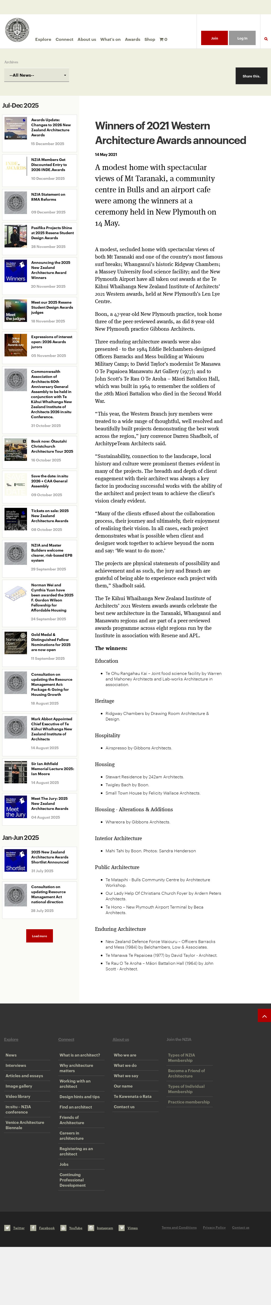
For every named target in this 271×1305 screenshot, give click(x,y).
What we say (124, 1090)
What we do (123, 1073)
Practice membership (187, 1122)
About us (87, 39)
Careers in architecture (70, 1173)
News (9, 1057)
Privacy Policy (214, 1285)
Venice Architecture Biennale (23, 1162)
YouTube (71, 1286)
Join (214, 38)
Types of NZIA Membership (179, 1060)
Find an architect (74, 1133)
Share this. (251, 75)
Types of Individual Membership (184, 1103)
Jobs (62, 1213)
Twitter (14, 1286)
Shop (149, 39)
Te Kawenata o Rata (131, 1122)
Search (266, 41)
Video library (16, 1122)
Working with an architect (73, 1098)
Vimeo (128, 1286)
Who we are (123, 1057)
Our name (121, 1106)
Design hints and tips (78, 1116)
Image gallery (17, 1106)
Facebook (42, 1286)
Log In (242, 38)
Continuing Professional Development (71, 1235)
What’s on (110, 39)
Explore (43, 39)
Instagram (100, 1286)
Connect (64, 39)
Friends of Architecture (70, 1151)
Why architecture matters (75, 1076)
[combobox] (36, 75)
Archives (11, 62)
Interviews (14, 1073)
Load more (39, 936)
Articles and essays (23, 1090)
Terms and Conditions (179, 1285)
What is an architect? (78, 1057)
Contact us (122, 1138)
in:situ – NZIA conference (16, 1141)
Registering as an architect (75, 1194)
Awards (132, 39)
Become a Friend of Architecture (185, 1081)
